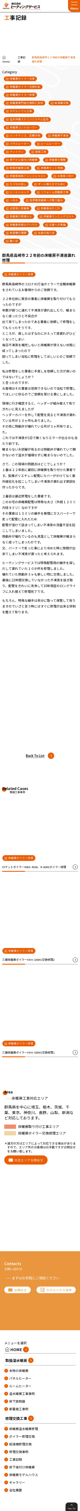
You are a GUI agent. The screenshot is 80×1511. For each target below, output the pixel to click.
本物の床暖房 (18, 1370)
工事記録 (21, 59)
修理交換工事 (16, 1418)
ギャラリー (17, 1482)
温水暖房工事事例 (22, 1393)
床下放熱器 (17, 1401)
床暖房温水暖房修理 (23, 1428)
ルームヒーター (20, 1386)
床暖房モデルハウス (23, 1474)
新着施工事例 (18, 1409)
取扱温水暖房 (16, 1360)
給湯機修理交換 (20, 1444)
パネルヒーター (20, 1378)
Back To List (35, 755)
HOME (16, 1349)
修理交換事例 (18, 1451)
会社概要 (15, 1490)
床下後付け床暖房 (22, 1467)
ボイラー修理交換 (22, 1436)
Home (6, 61)
